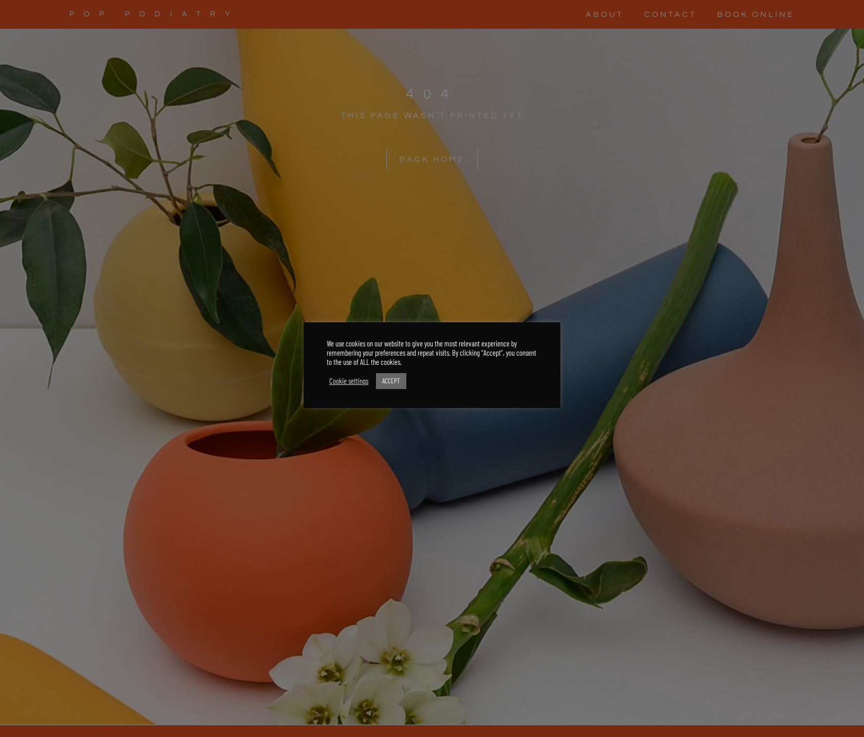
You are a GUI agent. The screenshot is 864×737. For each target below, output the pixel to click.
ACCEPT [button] (391, 381)
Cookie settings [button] (348, 380)
